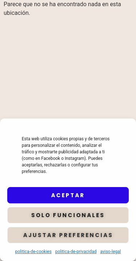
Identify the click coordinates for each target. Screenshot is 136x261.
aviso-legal (110, 251)
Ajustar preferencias (68, 235)
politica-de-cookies (33, 251)
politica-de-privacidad (75, 251)
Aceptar (68, 195)
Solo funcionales (68, 215)
